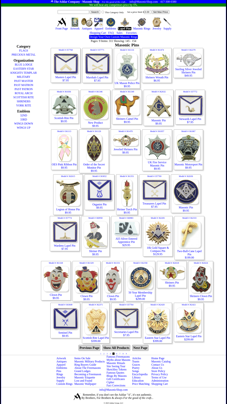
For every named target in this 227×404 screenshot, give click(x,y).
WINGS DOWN (23, 123)
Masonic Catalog (161, 361)
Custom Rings (64, 383)
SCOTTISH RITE (23, 97)
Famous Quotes (115, 372)
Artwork (61, 358)
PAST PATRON (24, 89)
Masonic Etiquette (84, 377)
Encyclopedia (140, 374)
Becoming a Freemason (87, 374)
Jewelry (60, 377)
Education (138, 380)
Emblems (61, 367)
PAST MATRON (23, 85)
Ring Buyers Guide (85, 364)
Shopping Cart (159, 383)
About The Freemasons (87, 367)
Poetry (136, 367)
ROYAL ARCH (23, 93)
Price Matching (141, 383)
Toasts (135, 361)
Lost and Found (83, 380)
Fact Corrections (116, 385)
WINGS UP (24, 127)
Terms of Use (159, 377)
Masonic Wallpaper (85, 383)
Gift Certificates (116, 379)
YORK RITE (23, 105)
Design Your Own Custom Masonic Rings (113, 36)
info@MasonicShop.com (113, 389)
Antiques (61, 361)
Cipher (110, 382)
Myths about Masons (118, 359)
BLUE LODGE (23, 64)
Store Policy (158, 371)
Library (136, 377)
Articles (136, 358)
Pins (58, 371)
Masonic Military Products (89, 361)
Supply (60, 380)
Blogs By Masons (117, 375)
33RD (23, 119)
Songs (135, 371)
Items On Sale (82, 358)
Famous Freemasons (118, 356)
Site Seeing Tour (116, 366)
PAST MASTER (23, 80)
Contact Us (157, 364)
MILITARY (23, 76)
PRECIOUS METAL (24, 54)
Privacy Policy (159, 374)
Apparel (61, 364)
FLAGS (23, 50)
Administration (159, 380)
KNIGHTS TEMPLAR (23, 72)
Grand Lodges (82, 371)
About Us (156, 367)
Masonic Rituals (116, 363)
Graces (136, 364)
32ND (23, 115)
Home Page (157, 358)
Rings (59, 374)
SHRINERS (23, 101)
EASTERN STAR (23, 68)
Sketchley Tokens (117, 369)
